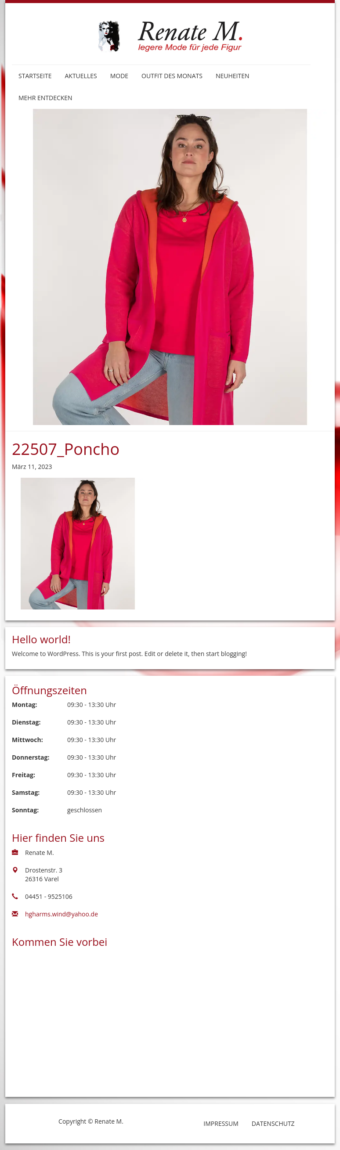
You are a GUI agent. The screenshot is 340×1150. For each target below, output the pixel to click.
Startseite (34, 76)
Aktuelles (81, 76)
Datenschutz (273, 1123)
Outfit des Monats (172, 76)
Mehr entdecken (45, 98)
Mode (119, 76)
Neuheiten (233, 76)
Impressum (221, 1123)
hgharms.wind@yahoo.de (61, 914)
